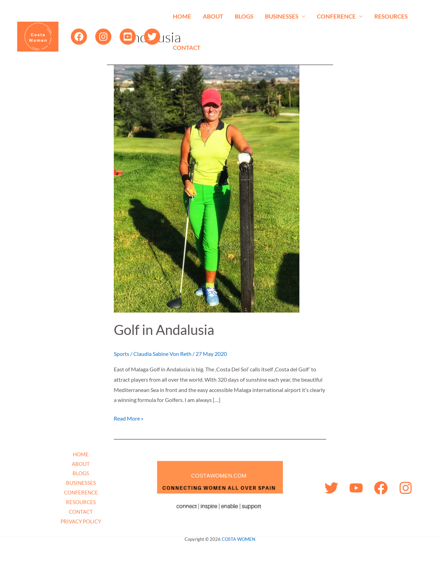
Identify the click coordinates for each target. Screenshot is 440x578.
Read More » (128, 417)
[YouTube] (128, 37)
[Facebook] (79, 37)
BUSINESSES (281, 16)
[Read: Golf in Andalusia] (206, 188)
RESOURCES (391, 16)
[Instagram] (103, 37)
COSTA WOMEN (238, 539)
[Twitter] (152, 37)
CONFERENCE (336, 16)
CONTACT (186, 47)
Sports (121, 353)
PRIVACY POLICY (80, 521)
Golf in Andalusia (164, 329)
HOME (182, 16)
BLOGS (244, 16)
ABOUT (213, 16)
